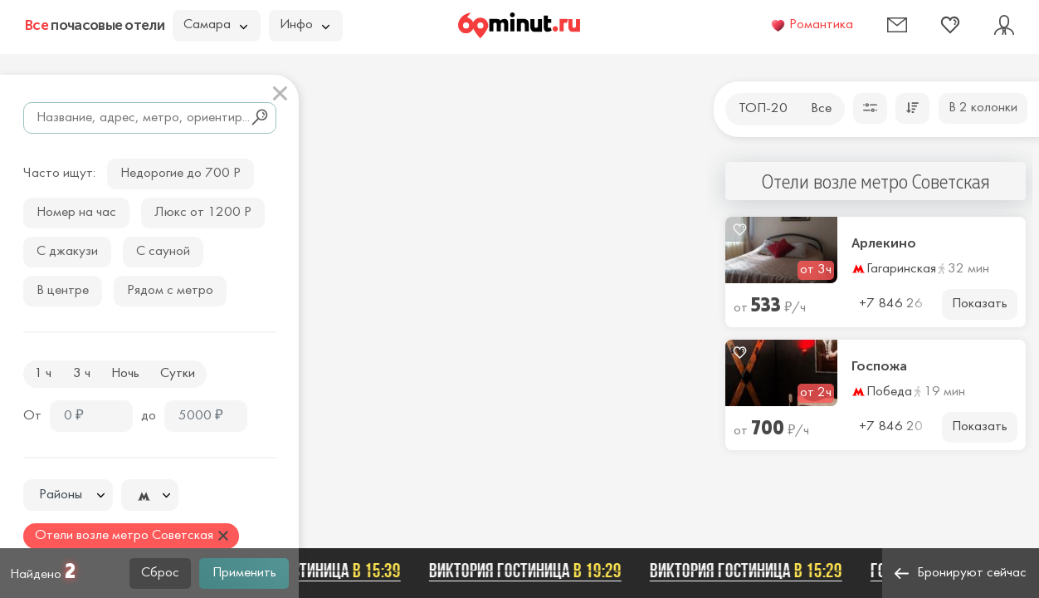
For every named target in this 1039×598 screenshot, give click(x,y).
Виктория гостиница (308, 570)
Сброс (160, 573)
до (148, 416)
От (32, 416)
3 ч (81, 373)
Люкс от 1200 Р (202, 212)
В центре (63, 290)
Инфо (304, 25)
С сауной (163, 251)
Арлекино (883, 243)
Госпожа (879, 366)
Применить (244, 573)
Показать (979, 304)
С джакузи (67, 251)
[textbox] (68, 495)
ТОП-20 (763, 108)
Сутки (177, 373)
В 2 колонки (983, 108)
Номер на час (76, 212)
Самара (215, 25)
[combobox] (68, 495)
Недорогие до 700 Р (180, 173)
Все (821, 108)
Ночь (125, 373)
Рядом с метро (170, 290)
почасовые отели (94, 25)
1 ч (42, 373)
